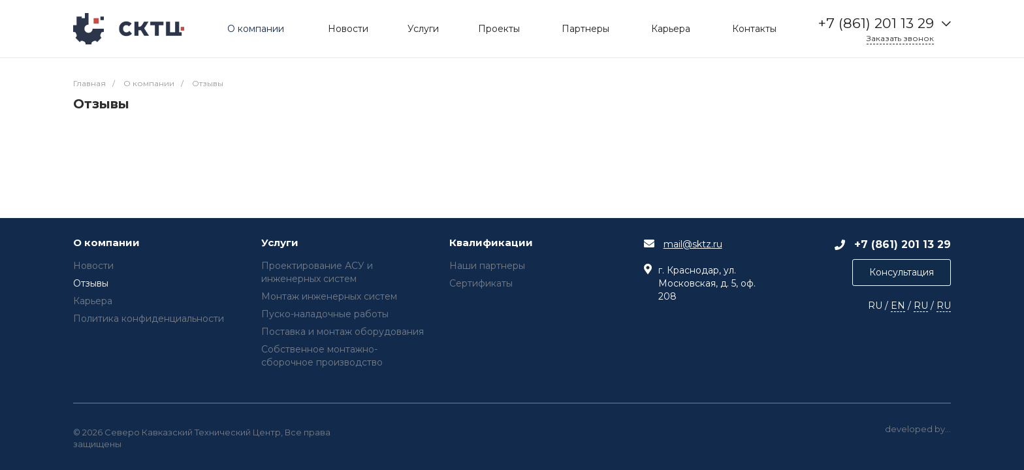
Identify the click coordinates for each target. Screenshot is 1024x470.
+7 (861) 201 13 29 (876, 23)
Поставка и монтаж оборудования (342, 331)
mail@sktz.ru (693, 244)
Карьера (92, 301)
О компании (106, 243)
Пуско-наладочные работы (325, 314)
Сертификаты (481, 283)
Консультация (901, 272)
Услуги (279, 243)
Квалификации (491, 243)
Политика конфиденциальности (148, 318)
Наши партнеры (487, 266)
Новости (93, 266)
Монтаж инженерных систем (329, 296)
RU (921, 305)
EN (898, 305)
